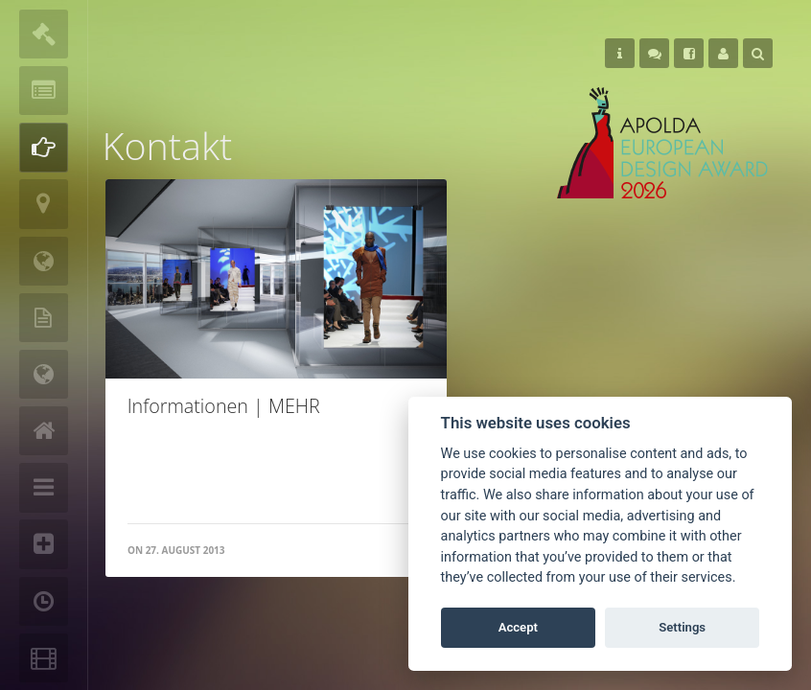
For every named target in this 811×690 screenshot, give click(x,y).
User (723, 53)
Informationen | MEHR (223, 406)
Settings (682, 627)
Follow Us (654, 53)
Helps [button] (619, 53)
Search (758, 53)
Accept (518, 627)
